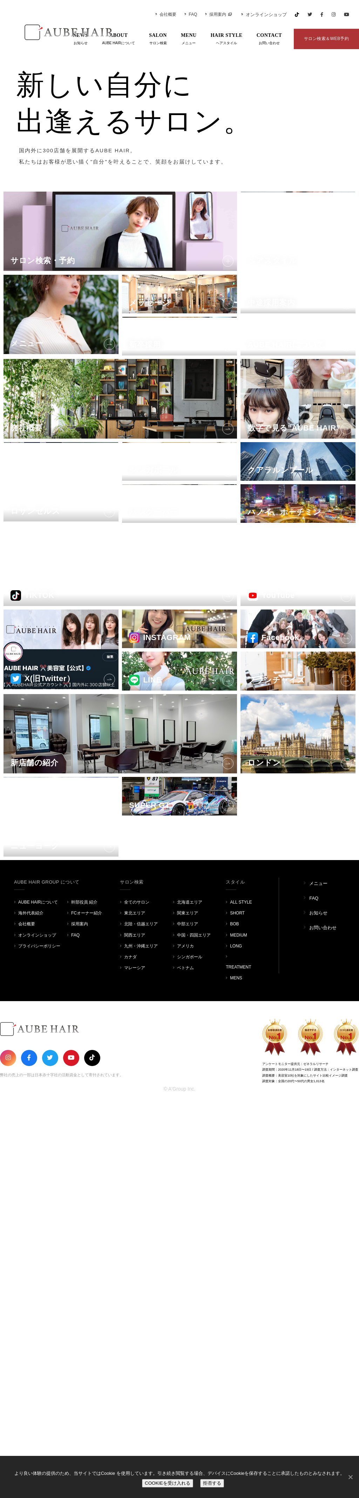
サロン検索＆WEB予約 (326, 38)
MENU (189, 39)
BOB (234, 1319)
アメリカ (185, 1341)
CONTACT (269, 39)
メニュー (318, 1278)
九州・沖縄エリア (141, 1341)
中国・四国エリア (194, 1329)
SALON (158, 39)
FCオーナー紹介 (86, 1308)
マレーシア (134, 1362)
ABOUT (118, 39)
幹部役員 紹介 (84, 1297)
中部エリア (187, 1319)
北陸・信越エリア (141, 1319)
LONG (236, 1341)
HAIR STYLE (227, 39)
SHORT (237, 1308)
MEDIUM (238, 1329)
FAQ (191, 14)
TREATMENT (238, 1362)
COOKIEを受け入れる (167, 1483)
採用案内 (215, 14)
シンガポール (189, 1352)
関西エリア (134, 1329)
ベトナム (185, 1362)
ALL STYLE (241, 1297)
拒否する (212, 1483)
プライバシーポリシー (39, 1341)
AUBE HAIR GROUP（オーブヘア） (60, 32)
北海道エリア (189, 1297)
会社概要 (166, 14)
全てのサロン (136, 1297)
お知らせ (318, 1308)
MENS (236, 1373)
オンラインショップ (264, 14)
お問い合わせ (323, 1322)
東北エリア (134, 1308)
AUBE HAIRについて (38, 1297)
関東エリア (187, 1308)
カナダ (130, 1352)
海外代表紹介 (30, 1308)
